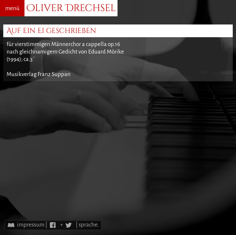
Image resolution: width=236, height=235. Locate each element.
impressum (30, 225)
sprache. (89, 225)
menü (12, 8)
